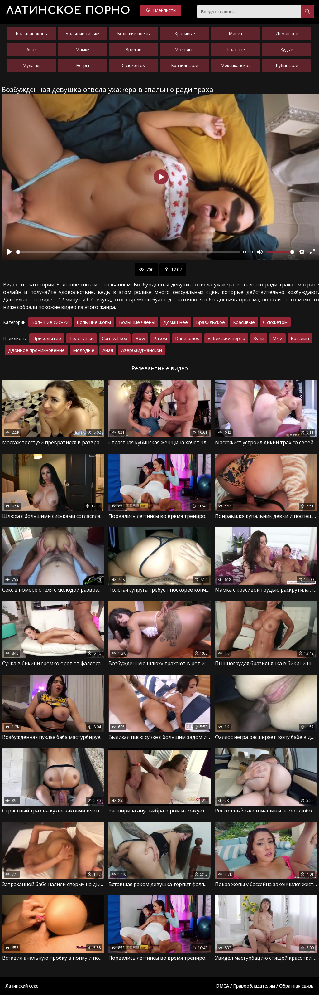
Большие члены (133, 34)
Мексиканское (236, 65)
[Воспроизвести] (10, 252)
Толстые (235, 49)
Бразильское (184, 65)
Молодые (184, 49)
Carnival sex (114, 338)
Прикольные (46, 338)
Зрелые (133, 49)
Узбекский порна (226, 338)
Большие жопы (32, 34)
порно (68, 10)
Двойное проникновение (36, 350)
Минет (236, 34)
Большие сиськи (82, 34)
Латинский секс (22, 986)
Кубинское (287, 65)
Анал (31, 49)
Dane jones (187, 338)
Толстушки (81, 338)
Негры (82, 65)
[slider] (128, 252)
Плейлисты (160, 10)
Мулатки (31, 65)
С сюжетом (134, 65)
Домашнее (287, 34)
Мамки (82, 49)
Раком (160, 338)
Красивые (184, 34)
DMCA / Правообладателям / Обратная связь (264, 986)
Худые (286, 49)
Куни (258, 338)
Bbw (140, 338)
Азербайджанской (141, 350)
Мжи (277, 338)
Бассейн (300, 338)
